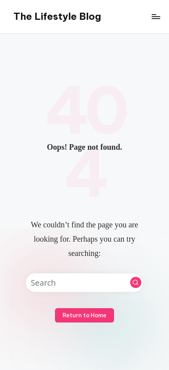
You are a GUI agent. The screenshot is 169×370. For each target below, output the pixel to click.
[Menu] (156, 16)
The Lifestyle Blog (57, 16)
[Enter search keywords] (84, 283)
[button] (135, 282)
